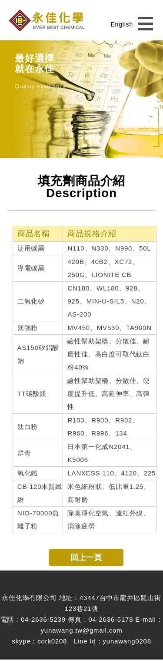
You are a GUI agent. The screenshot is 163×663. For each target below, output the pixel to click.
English (121, 24)
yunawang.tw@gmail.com (82, 630)
